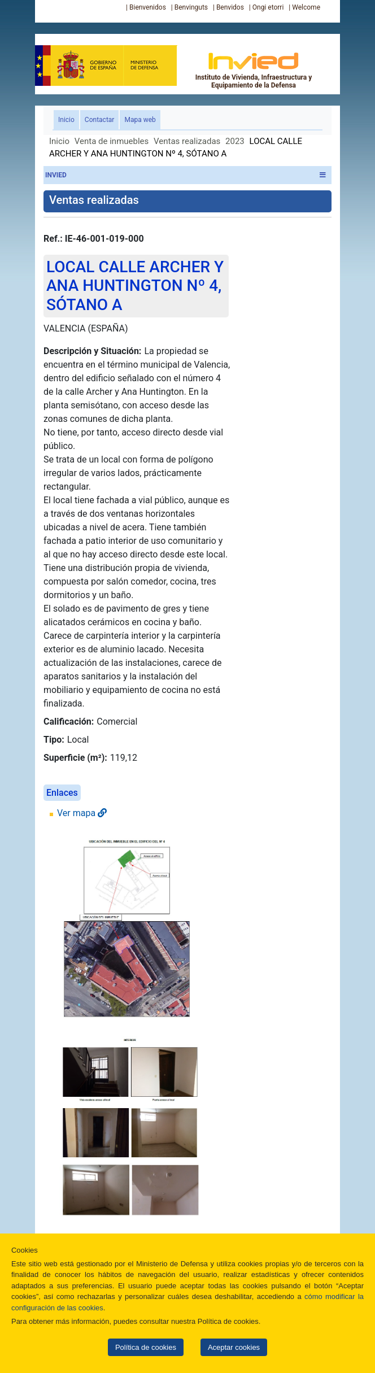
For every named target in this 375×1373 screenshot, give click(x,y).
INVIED (185, 175)
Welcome (306, 7)
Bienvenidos (147, 7)
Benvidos (230, 7)
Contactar (100, 120)
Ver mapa (82, 813)
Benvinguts (191, 7)
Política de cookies (145, 1347)
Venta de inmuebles (112, 141)
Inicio (68, 119)
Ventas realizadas (187, 141)
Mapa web (139, 120)
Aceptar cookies (234, 1347)
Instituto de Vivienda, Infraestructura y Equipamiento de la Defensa (253, 70)
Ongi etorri (268, 7)
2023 (235, 141)
